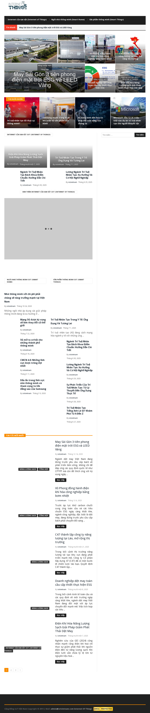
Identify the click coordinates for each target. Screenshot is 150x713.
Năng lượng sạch (28, 469)
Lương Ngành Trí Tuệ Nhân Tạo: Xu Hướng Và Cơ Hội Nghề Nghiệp (79, 175)
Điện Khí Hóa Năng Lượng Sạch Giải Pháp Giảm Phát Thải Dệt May (26, 157)
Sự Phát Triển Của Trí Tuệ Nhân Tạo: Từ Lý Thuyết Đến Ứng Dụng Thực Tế (79, 389)
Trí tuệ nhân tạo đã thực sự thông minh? (21, 122)
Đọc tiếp (61, 480)
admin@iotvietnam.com (62, 709)
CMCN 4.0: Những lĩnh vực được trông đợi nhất (32, 363)
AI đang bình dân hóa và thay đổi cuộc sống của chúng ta (90, 121)
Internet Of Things (83, 709)
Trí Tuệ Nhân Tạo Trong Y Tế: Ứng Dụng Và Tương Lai (71, 159)
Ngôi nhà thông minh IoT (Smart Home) (22, 281)
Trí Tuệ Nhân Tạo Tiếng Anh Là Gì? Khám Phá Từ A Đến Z (79, 410)
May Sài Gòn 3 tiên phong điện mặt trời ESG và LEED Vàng (45, 27)
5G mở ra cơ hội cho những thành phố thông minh (31, 342)
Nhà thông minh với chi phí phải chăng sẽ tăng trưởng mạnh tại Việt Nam (24, 298)
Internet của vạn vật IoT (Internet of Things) (28, 135)
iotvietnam (14, 164)
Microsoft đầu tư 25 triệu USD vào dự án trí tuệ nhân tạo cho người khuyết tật (127, 121)
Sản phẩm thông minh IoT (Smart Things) (68, 281)
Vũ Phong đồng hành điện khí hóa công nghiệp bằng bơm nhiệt (72, 491)
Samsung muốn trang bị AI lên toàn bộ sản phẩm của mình (56, 121)
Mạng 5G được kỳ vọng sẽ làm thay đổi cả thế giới (33, 322)
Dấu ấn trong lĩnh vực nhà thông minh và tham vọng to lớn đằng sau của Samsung (33, 384)
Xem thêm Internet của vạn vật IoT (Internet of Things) (48, 192)
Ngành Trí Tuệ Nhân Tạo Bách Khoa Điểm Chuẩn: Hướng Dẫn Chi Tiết (32, 176)
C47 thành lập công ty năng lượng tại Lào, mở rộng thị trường (73, 538)
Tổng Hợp (43, 469)
